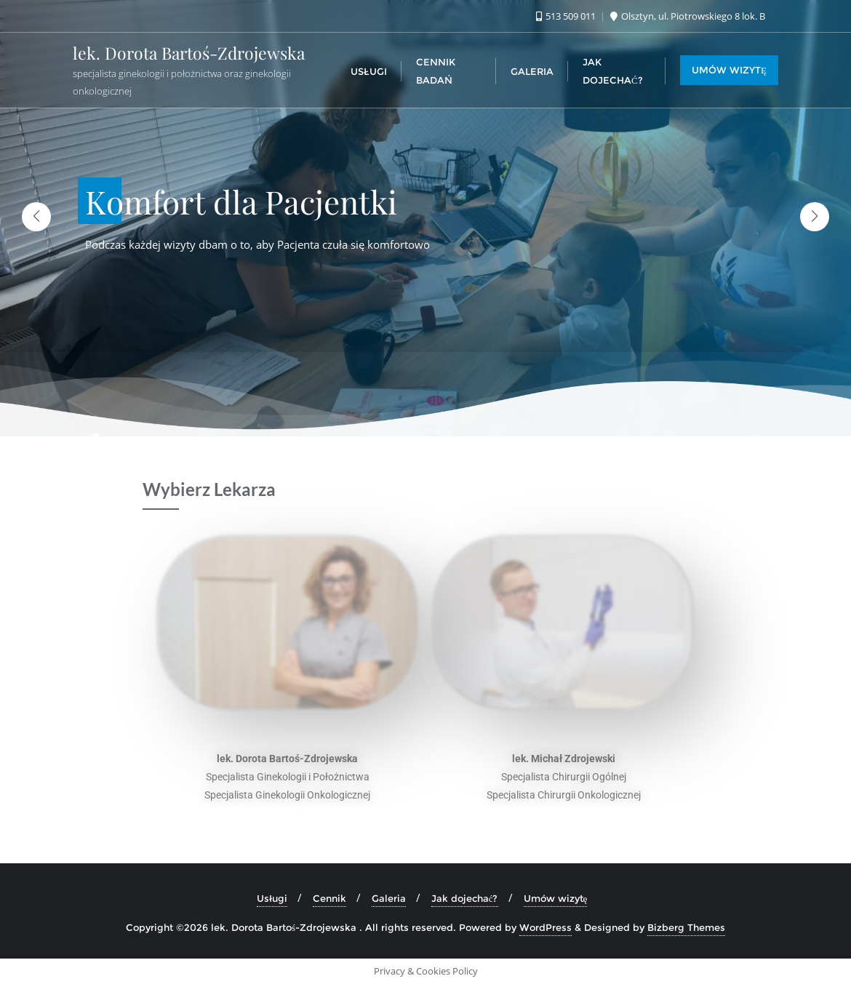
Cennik (329, 898)
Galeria (389, 898)
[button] (814, 216)
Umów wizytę (556, 898)
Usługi (272, 898)
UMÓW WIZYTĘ (729, 70)
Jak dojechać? (464, 898)
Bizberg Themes (686, 927)
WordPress (545, 927)
